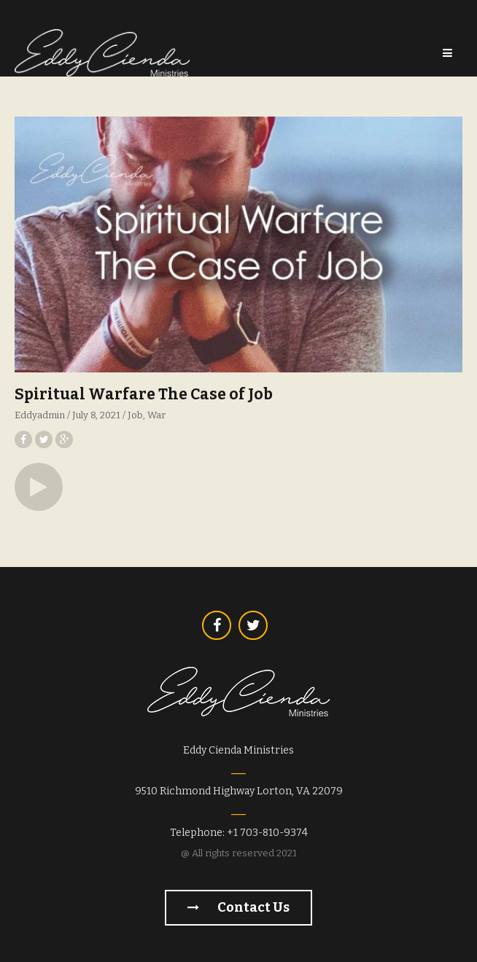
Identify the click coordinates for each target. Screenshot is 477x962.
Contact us (238, 907)
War (156, 415)
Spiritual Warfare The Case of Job (144, 394)
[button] (39, 487)
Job (135, 415)
